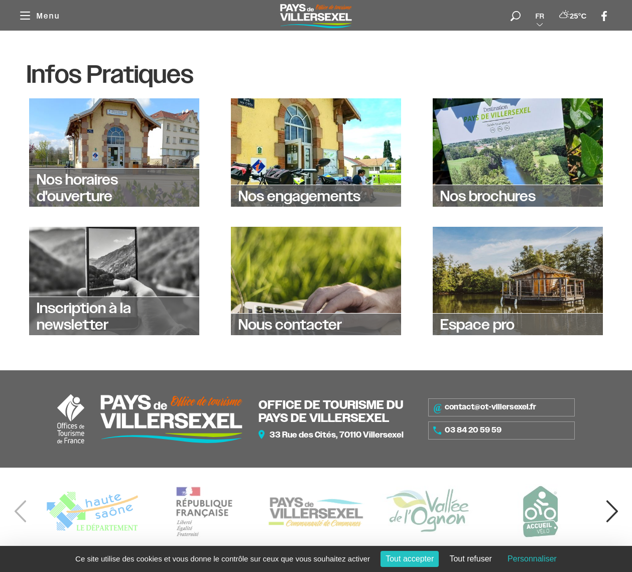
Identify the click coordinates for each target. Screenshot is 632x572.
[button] (612, 511)
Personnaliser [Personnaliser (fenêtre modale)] (532, 558)
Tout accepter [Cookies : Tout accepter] (410, 558)
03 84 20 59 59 (467, 430)
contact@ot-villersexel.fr (484, 407)
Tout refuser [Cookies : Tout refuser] (470, 558)
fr (540, 16)
